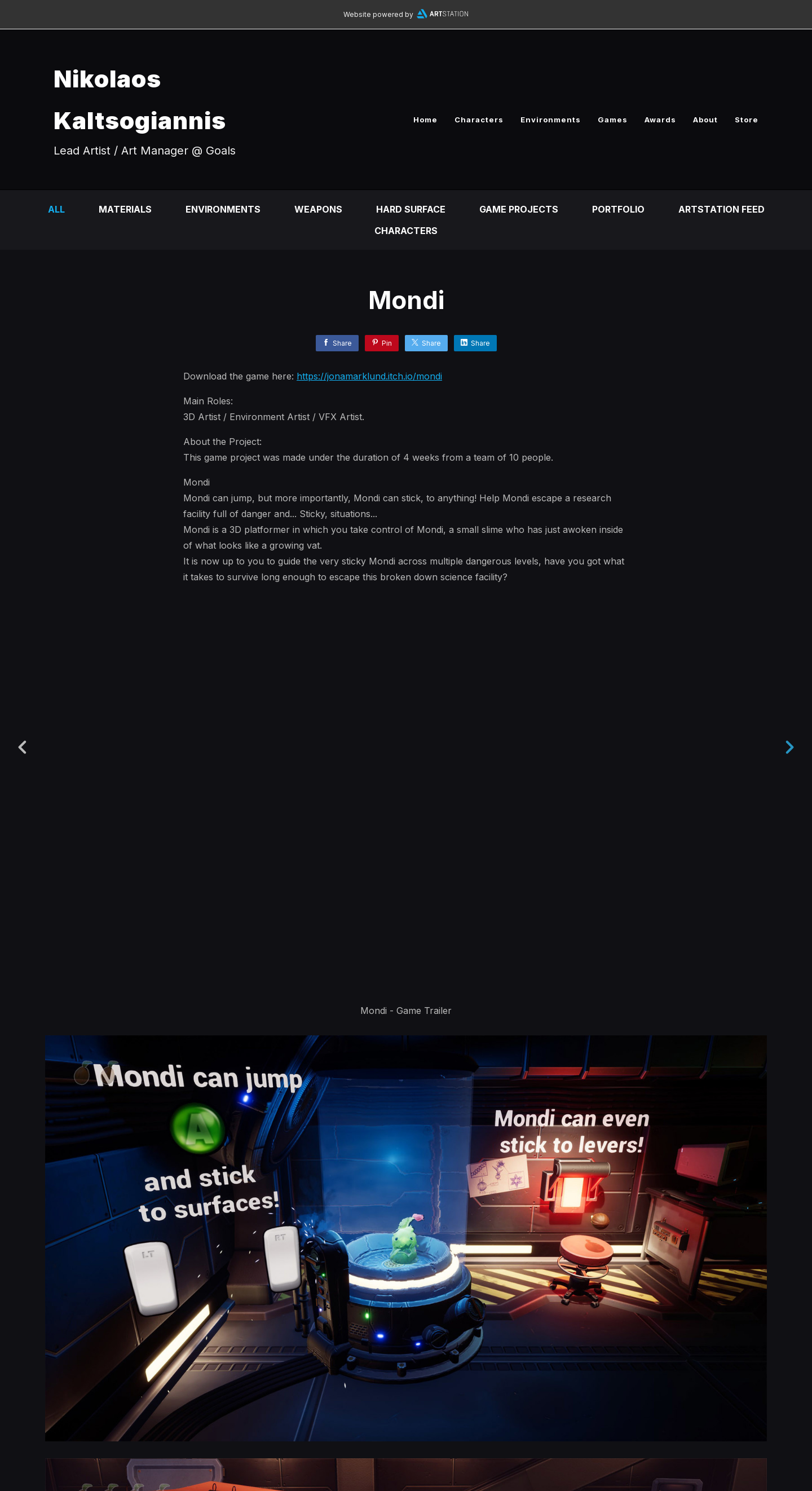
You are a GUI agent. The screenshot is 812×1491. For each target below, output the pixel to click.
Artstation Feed (721, 209)
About (705, 119)
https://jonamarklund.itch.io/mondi (369, 376)
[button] (764, 1412)
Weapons (318, 209)
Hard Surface (410, 209)
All (56, 209)
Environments (550, 119)
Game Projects (518, 209)
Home (425, 119)
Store (746, 119)
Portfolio (618, 209)
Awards (660, 119)
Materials (125, 209)
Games (613, 119)
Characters (479, 119)
